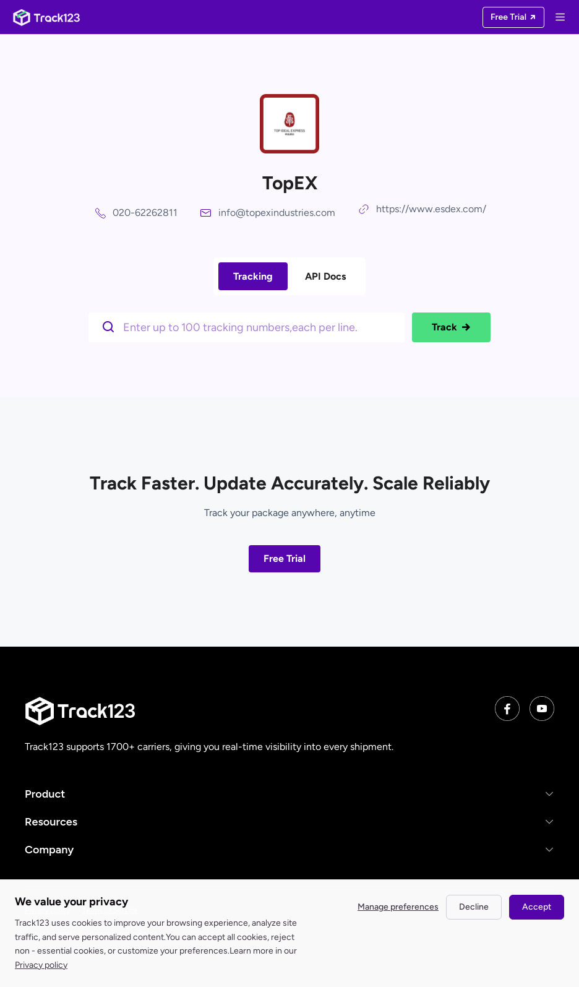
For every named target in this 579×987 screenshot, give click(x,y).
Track (451, 327)
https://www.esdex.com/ (431, 209)
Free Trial (285, 558)
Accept (536, 907)
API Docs (325, 276)
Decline (474, 907)
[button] (289, 794)
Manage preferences (398, 907)
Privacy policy (41, 965)
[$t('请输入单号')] (249, 326)
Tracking (253, 276)
